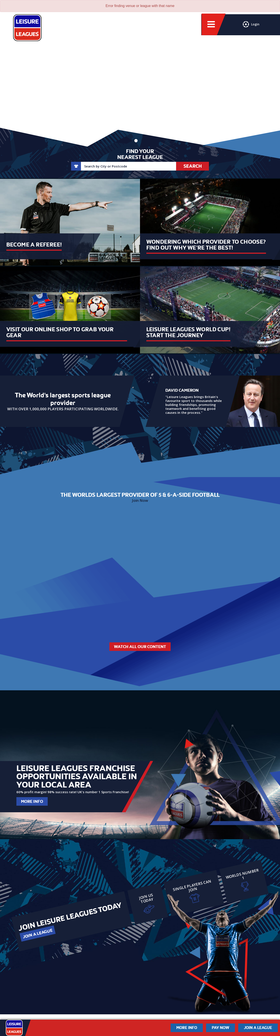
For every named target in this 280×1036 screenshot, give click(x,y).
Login (251, 25)
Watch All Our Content (140, 646)
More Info (32, 801)
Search (193, 166)
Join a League (37, 933)
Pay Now (220, 1027)
